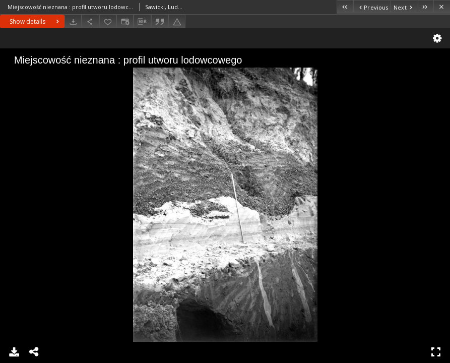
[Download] (73, 21)
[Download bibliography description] (142, 22)
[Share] (90, 21)
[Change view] (125, 21)
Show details (35, 21)
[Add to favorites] (107, 21)
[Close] (441, 7)
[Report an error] (176, 21)
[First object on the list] (345, 7)
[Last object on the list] (425, 7)
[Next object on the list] (404, 7)
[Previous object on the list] (372, 7)
